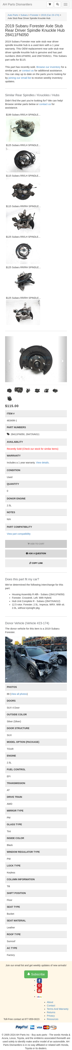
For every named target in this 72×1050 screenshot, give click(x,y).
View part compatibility (19, 533)
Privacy (51, 1015)
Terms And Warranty (57, 1009)
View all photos (19, 694)
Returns (51, 1012)
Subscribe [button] (36, 974)
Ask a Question (36, 553)
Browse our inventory (48, 66)
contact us (28, 70)
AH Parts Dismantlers (17, 4)
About (50, 1002)
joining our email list (20, 77)
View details (42, 462)
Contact (51, 1005)
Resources (52, 1019)
